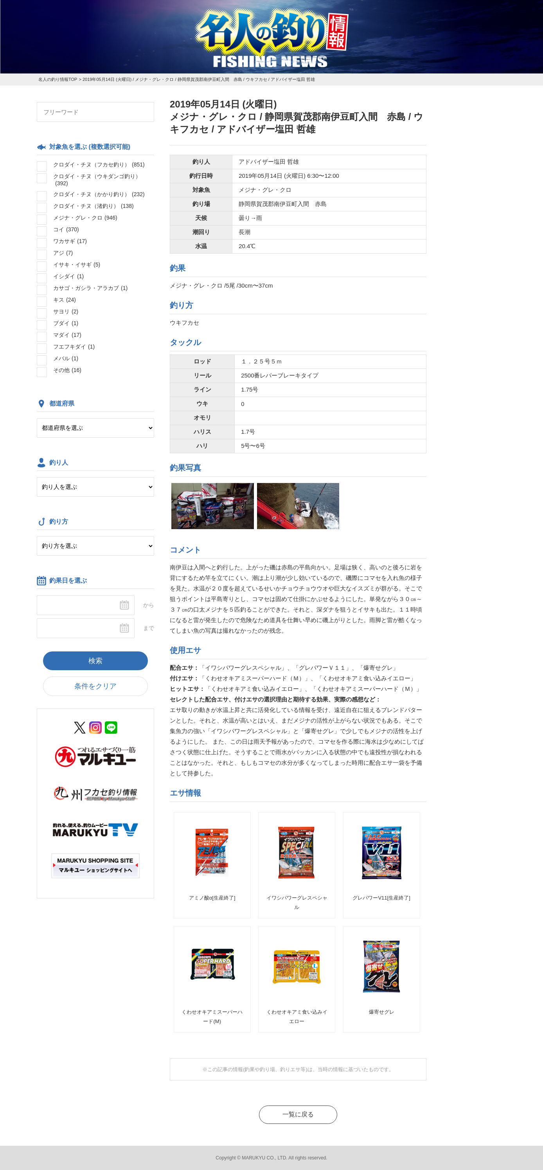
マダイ (67, 335)
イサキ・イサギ (76, 264)
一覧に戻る (298, 1114)
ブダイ (65, 323)
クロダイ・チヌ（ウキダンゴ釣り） (97, 179)
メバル (65, 358)
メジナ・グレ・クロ (85, 218)
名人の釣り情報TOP (57, 79)
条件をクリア (95, 686)
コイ (66, 229)
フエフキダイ (74, 346)
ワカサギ (70, 241)
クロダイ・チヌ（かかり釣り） (99, 194)
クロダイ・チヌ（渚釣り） (93, 206)
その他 (67, 370)
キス (64, 300)
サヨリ (65, 311)
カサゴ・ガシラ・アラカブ (90, 288)
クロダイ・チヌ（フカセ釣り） (99, 164)
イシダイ (68, 276)
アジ (63, 253)
